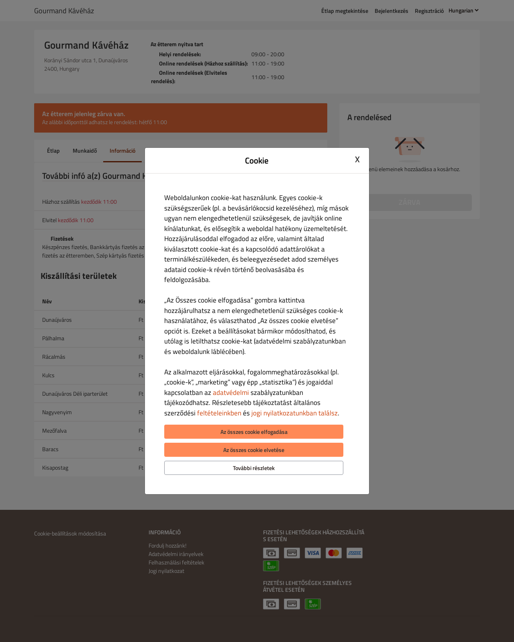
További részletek (254, 468)
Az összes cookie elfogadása (254, 431)
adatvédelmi (231, 392)
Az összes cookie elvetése (253, 450)
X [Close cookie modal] (357, 159)
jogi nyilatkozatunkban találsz (294, 413)
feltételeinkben (219, 413)
